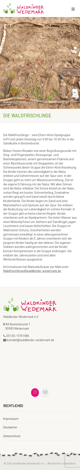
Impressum (11, 419)
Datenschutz (11, 436)
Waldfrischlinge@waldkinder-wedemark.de (32, 271)
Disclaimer (10, 427)
